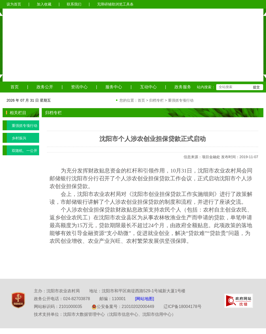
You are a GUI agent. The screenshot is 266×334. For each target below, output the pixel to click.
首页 (14, 87)
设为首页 (14, 4)
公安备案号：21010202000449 (123, 306)
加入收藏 (44, 4)
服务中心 (113, 87)
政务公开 (45, 87)
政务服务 (182, 87)
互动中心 (148, 87)
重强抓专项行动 (181, 100)
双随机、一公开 (20, 150)
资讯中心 (79, 87)
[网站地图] (144, 298)
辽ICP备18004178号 (183, 306)
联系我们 (74, 4)
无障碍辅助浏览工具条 (115, 4)
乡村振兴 (14, 138)
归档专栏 (156, 100)
